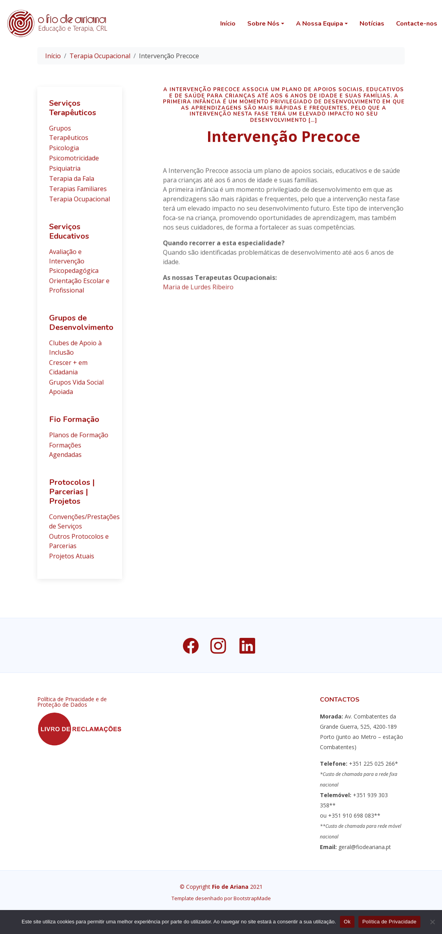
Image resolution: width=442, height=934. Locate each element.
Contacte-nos (416, 23)
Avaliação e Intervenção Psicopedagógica (74, 264)
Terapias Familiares (78, 192)
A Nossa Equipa (319, 23)
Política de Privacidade (389, 922)
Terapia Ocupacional (99, 56)
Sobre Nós (263, 23)
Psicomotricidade (74, 161)
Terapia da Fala (71, 182)
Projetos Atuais (71, 559)
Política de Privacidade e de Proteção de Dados (72, 701)
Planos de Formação (78, 438)
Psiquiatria (64, 172)
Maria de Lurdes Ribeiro (198, 298)
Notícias (372, 23)
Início (228, 23)
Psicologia (64, 151)
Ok (347, 922)
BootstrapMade (252, 898)
